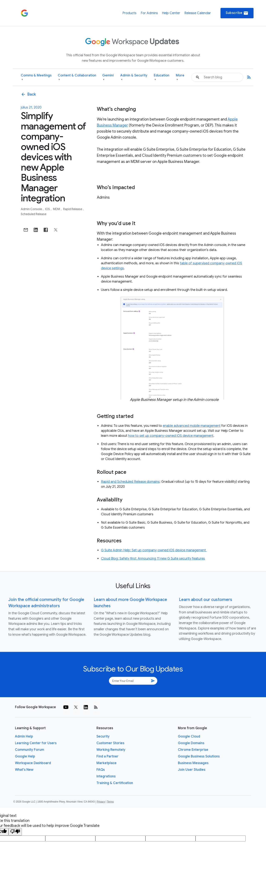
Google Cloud (189, 736)
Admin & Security (133, 77)
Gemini (108, 77)
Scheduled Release (33, 214)
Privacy (101, 801)
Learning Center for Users (36, 743)
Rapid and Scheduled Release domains (130, 482)
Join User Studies (191, 770)
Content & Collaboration (77, 77)
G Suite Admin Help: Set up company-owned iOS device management (154, 550)
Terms (110, 801)
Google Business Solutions (199, 756)
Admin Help (24, 736)
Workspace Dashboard (33, 763)
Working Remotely (110, 750)
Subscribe (237, 13)
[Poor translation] (15, 832)
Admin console (32, 209)
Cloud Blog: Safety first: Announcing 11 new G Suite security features (153, 558)
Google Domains (191, 743)
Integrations (106, 776)
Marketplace (106, 763)
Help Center (171, 13)
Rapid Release (73, 209)
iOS (47, 209)
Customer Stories (110, 743)
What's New (24, 770)
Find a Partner (107, 756)
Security (103, 736)
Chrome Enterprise (193, 750)
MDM (57, 209)
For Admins (149, 13)
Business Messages (193, 763)
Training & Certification (114, 783)
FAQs (100, 770)
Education (161, 77)
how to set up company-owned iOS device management (170, 436)
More (180, 77)
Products (129, 13)
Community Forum (29, 750)
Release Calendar (197, 13)
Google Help (25, 756)
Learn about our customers (205, 599)
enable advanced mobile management (191, 426)
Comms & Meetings (36, 77)
